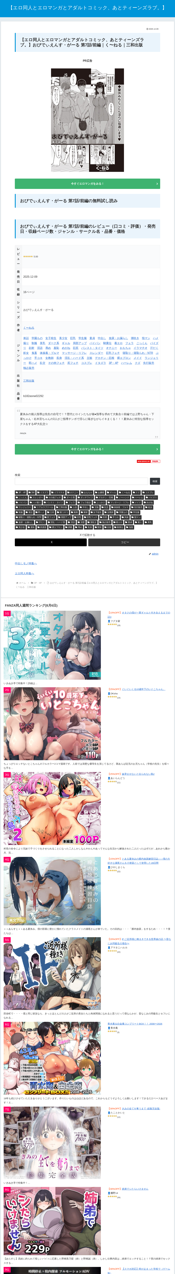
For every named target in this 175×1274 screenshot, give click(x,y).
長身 (59, 359)
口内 (50, 515)
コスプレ (86, 364)
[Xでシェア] (51, 545)
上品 (73, 510)
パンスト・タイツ (92, 349)
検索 (17, 477)
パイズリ (151, 500)
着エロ (118, 344)
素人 (138, 524)
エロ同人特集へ (24, 575)
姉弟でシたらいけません (135, 1191)
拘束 (125, 519)
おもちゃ (125, 349)
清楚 (81, 524)
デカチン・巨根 (104, 359)
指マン (146, 339)
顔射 (31, 349)
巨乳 (73, 339)
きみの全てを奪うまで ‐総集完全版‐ (141, 1111)
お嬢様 (99, 495)
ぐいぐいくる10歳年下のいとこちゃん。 (144, 692)
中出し (102, 339)
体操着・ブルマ (49, 354)
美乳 (42, 344)
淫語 (40, 349)
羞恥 (56, 349)
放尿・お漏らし (118, 339)
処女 (26, 354)
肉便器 (42, 529)
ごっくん (141, 344)
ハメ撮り (35, 505)
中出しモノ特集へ (26, 565)
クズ (137, 364)
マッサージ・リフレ (74, 354)
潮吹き (135, 339)
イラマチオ (140, 349)
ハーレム (126, 364)
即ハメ (33, 364)
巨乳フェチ (113, 354)
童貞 (92, 339)
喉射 (84, 515)
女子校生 (50, 339)
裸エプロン (124, 359)
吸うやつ (62, 515)
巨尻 (75, 349)
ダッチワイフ (85, 500)
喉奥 (74, 515)
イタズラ (100, 364)
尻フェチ (72, 364)
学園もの (37, 339)
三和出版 (28, 381)
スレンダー (96, 354)
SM (31, 495)
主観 (89, 359)
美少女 (63, 339)
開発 (98, 529)
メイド (138, 359)
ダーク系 (53, 344)
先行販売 (148, 364)
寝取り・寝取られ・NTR (138, 354)
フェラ (129, 344)
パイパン (95, 344)
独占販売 (28, 369)
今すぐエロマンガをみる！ (87, 184)
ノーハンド (122, 500)
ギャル (66, 344)
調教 (68, 529)
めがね (66, 349)
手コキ (38, 359)
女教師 (49, 359)
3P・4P (113, 364)
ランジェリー (23, 510)
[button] (124, 545)
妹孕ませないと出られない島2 (138, 776)
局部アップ (80, 344)
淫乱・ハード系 (74, 359)
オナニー (111, 349)
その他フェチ (56, 364)
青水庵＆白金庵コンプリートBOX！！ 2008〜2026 (135, 1026)
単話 (26, 339)
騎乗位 (107, 344)
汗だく (154, 349)
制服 (34, 344)
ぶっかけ (99, 505)
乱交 (42, 364)
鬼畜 (34, 354)
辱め (48, 349)
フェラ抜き (84, 505)
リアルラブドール (43, 510)
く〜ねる (28, 329)
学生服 (82, 339)
